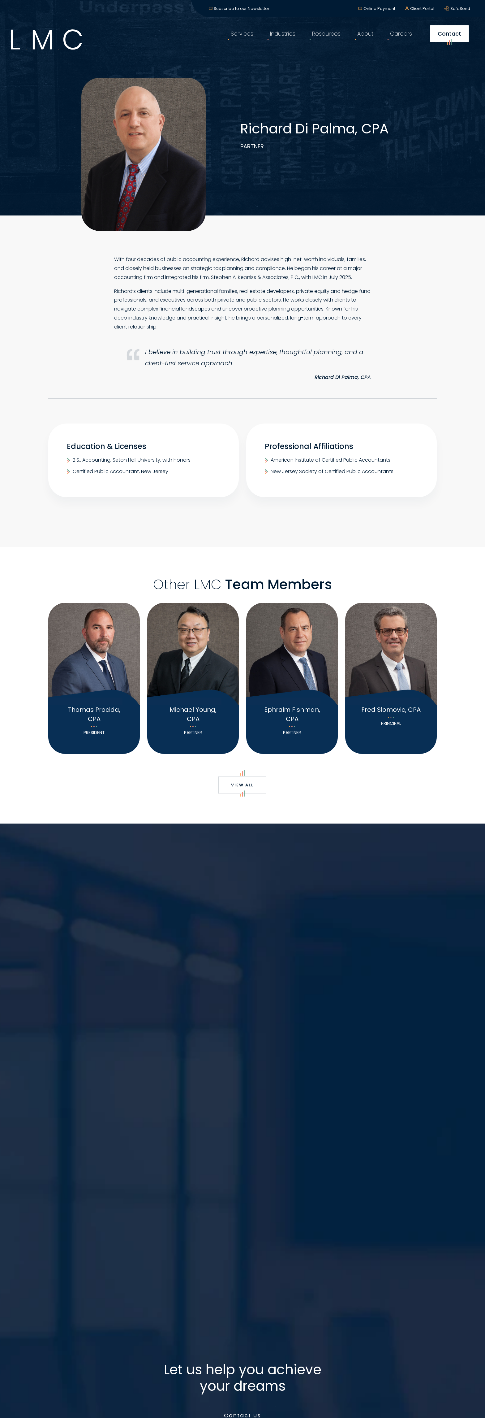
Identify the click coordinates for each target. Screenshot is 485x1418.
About (362, 40)
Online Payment (379, 8)
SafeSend (460, 8)
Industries (279, 40)
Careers (398, 40)
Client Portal (422, 8)
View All (242, 788)
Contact (446, 42)
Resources (323, 40)
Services (238, 40)
